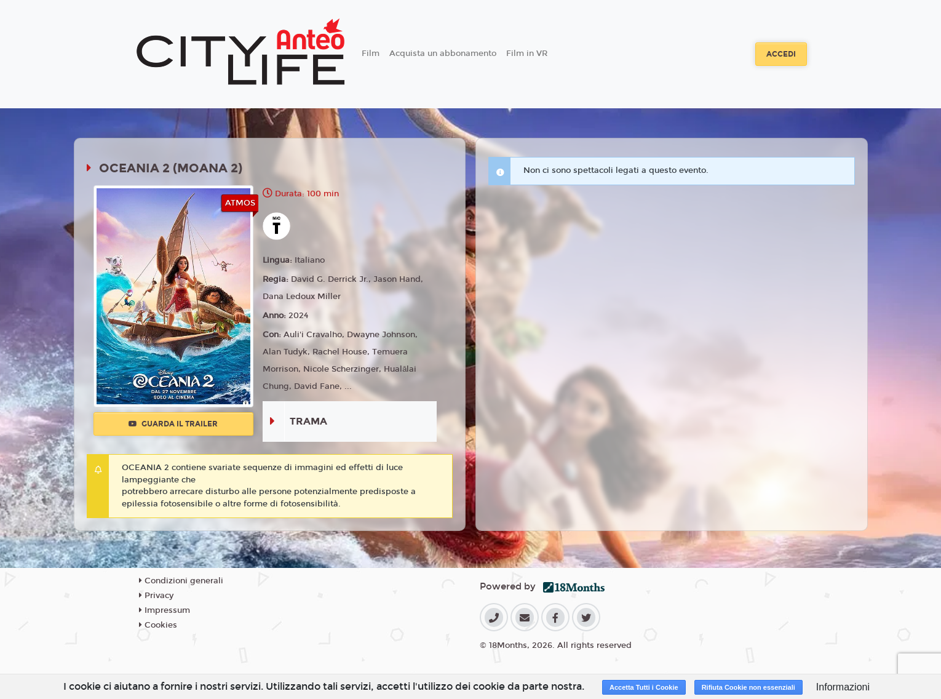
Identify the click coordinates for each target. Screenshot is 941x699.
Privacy (156, 596)
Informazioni (843, 687)
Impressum (164, 610)
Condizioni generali (181, 581)
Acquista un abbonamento (442, 53)
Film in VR (526, 53)
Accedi (781, 54)
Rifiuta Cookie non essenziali (748, 687)
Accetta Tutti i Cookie (643, 687)
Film (370, 53)
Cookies (158, 625)
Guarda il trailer (173, 424)
